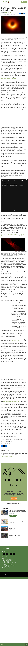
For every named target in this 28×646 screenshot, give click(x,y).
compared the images (15, 356)
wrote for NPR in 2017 (12, 217)
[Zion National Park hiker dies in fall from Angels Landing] (4, 528)
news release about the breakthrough (11, 401)
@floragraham (15, 320)
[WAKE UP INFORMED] (14, 476)
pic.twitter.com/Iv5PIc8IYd (18, 323)
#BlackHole (22, 322)
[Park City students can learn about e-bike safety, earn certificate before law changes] (4, 512)
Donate (24, 1)
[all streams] (26, 644)
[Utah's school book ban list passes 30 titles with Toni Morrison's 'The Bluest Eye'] (4, 521)
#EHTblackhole (21, 320)
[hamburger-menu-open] (2, 2)
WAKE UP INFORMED (14, 491)
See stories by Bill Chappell (6, 456)
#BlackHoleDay (15, 322)
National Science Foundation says (8, 78)
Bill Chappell (8, 12)
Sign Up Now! (14, 498)
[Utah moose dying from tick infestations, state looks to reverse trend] (4, 535)
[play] (1, 644)
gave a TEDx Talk (15, 340)
